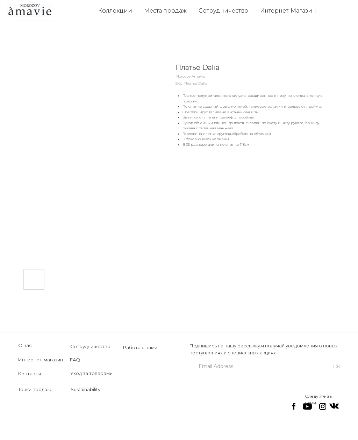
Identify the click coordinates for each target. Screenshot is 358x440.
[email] (257, 366)
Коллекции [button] (115, 10)
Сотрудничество (223, 10)
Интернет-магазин (40, 359)
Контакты (29, 373)
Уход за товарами (91, 373)
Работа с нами (140, 347)
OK (336, 366)
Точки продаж (34, 389)
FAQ (75, 359)
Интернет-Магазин (288, 10)
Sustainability (85, 389)
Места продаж (165, 10)
